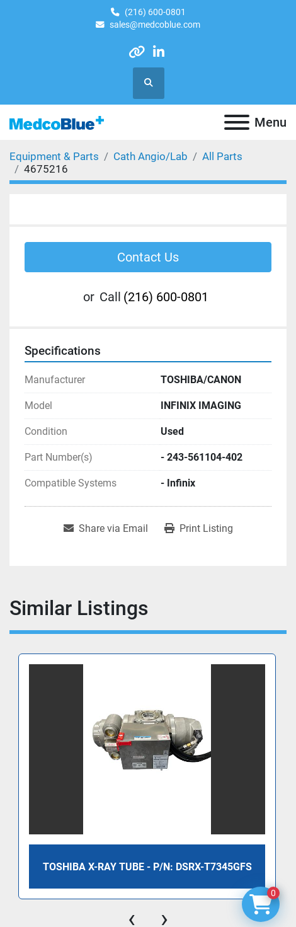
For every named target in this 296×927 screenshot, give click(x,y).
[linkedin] (158, 52)
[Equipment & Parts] (54, 156)
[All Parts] (222, 156)
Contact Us (148, 257)
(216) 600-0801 (155, 12)
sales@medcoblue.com (155, 25)
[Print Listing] (198, 529)
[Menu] (236, 122)
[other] (137, 52)
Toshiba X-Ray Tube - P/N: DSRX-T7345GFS (147, 867)
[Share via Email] (105, 529)
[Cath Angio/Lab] (150, 156)
